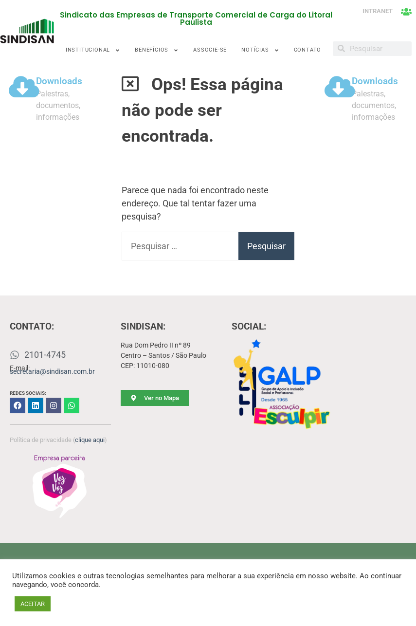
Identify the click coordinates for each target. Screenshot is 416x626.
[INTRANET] (406, 11)
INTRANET (377, 11)
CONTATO (308, 50)
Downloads (59, 81)
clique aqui (90, 439)
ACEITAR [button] (32, 604)
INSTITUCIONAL (93, 50)
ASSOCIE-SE (210, 50)
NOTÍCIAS (260, 50)
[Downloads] (24, 86)
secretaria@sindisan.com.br (52, 371)
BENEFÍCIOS (157, 50)
